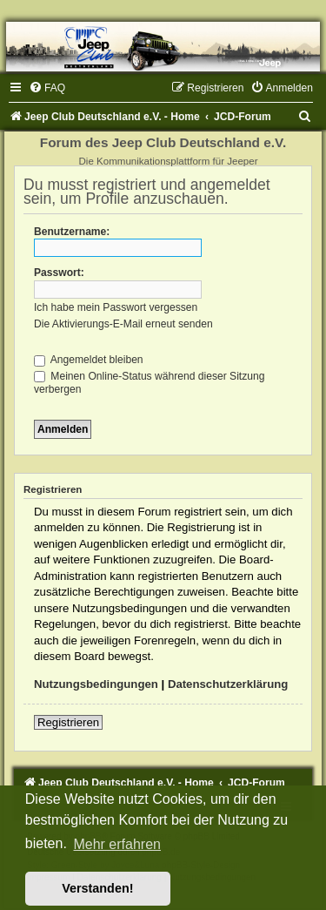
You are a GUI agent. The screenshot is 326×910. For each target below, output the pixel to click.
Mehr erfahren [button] (117, 844)
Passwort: (59, 272)
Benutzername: (72, 232)
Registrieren (68, 722)
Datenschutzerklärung (228, 684)
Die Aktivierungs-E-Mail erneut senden (123, 324)
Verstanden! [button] (97, 888)
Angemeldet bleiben (88, 360)
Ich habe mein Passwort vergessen (115, 307)
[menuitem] (47, 88)
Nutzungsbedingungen (96, 684)
